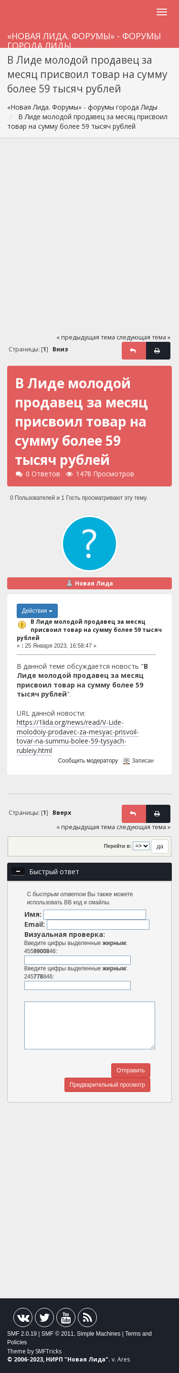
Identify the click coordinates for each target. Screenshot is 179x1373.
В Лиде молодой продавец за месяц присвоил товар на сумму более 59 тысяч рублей (89, 629)
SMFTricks (48, 1351)
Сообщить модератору (88, 760)
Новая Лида (94, 583)
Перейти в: (118, 846)
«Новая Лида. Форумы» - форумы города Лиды (84, 39)
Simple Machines (98, 1333)
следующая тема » (143, 337)
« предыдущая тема (85, 337)
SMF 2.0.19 (22, 1333)
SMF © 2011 (58, 1333)
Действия (37, 611)
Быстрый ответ (54, 871)
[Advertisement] (89, 240)
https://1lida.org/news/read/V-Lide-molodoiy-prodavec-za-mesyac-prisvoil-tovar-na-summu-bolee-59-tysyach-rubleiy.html (78, 736)
